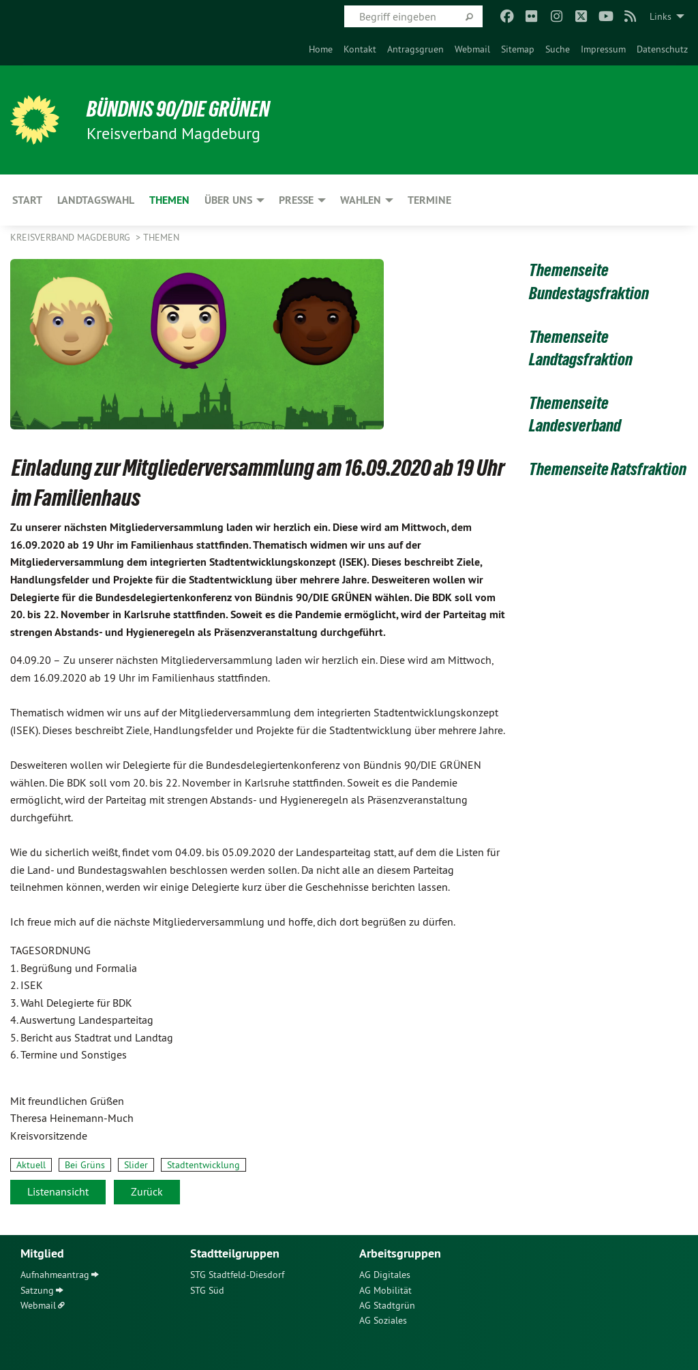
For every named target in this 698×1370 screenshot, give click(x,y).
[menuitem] (321, 49)
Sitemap (517, 49)
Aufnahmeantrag (54, 1274)
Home (321, 49)
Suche (557, 49)
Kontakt (360, 49)
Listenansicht (58, 1191)
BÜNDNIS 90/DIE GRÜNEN (178, 109)
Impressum (603, 49)
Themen (161, 237)
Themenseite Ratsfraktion (607, 468)
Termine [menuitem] (429, 200)
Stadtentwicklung (203, 1165)
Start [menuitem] (27, 200)
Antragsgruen (415, 49)
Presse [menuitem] (296, 200)
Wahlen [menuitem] (360, 200)
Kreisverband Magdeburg (71, 237)
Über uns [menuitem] (228, 200)
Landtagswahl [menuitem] (95, 200)
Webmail (472, 49)
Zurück (147, 1191)
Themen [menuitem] (169, 200)
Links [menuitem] (660, 16)
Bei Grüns (85, 1165)
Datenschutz (662, 49)
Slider (136, 1165)
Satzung (37, 1290)
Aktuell (31, 1165)
